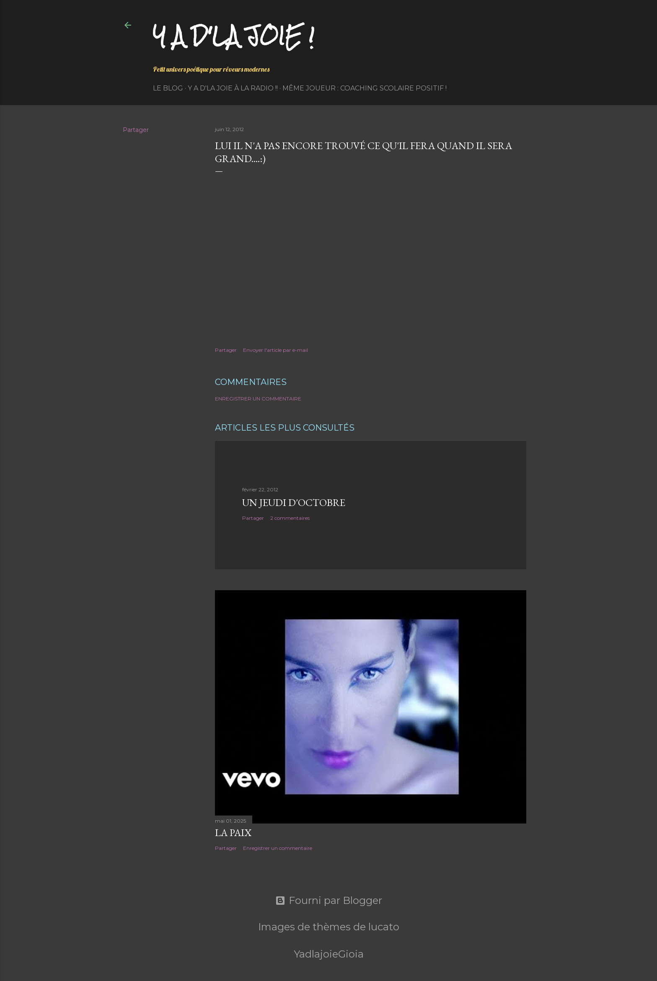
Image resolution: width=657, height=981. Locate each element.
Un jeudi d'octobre (293, 502)
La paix (233, 832)
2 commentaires (290, 518)
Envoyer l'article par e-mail (275, 350)
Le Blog (168, 88)
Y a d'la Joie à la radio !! (233, 88)
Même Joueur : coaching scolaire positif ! (364, 88)
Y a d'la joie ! (233, 36)
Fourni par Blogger (328, 901)
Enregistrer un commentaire (258, 398)
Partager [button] (136, 130)
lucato (383, 927)
